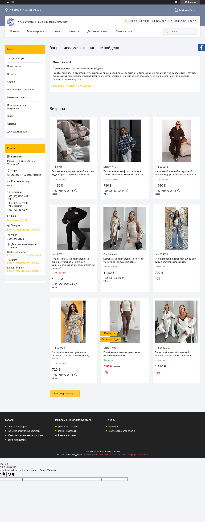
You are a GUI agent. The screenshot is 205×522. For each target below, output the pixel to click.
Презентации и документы (21, 89)
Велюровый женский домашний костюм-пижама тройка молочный (173, 354)
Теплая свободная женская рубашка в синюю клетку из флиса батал (175, 260)
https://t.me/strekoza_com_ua (23, 230)
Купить (158, 278)
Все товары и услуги (64, 393)
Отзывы (11, 124)
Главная (14, 31)
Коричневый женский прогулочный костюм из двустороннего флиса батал (175, 173)
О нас (58, 31)
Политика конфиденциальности (133, 455)
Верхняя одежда (17, 439)
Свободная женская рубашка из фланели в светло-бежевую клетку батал (70, 355)
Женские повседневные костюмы (25, 435)
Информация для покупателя (16, 107)
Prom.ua (116, 452)
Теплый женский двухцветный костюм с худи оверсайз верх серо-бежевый (73, 173)
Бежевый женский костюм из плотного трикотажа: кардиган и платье (124, 260)
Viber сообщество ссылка (122, 431)
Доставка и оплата (97, 31)
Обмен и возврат (124, 31)
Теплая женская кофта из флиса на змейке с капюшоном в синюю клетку (123, 173)
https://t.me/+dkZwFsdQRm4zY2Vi (24, 271)
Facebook (113, 426)
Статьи (11, 81)
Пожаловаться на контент (105, 455)
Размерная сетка (16, 97)
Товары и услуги (35, 31)
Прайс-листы (14, 66)
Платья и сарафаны (18, 426)
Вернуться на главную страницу (72, 85)
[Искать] (166, 31)
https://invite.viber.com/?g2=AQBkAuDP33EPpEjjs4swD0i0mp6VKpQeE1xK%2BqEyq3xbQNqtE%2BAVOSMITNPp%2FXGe (24, 255)
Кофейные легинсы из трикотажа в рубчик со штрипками (122, 354)
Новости (11, 74)
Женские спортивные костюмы (24, 431)
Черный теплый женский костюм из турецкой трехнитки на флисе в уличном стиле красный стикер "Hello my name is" (73, 263)
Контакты (74, 31)
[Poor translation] (12, 474)
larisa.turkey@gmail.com (19, 220)
